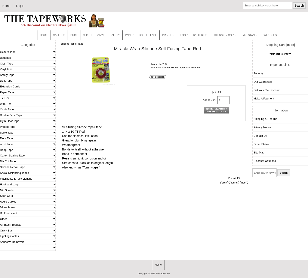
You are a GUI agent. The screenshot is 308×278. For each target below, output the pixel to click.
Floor (183, 35)
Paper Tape (7, 92)
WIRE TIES (270, 35)
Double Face (148, 35)
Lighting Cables (9, 236)
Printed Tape (7, 126)
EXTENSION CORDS (224, 35)
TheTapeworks (163, 273)
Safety (115, 35)
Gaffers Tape (8, 52)
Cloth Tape (6, 63)
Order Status (261, 144)
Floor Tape (6, 138)
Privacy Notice (262, 127)
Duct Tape (6, 80)
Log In (20, 6)
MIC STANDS (250, 35)
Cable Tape (7, 109)
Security (259, 73)
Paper (129, 35)
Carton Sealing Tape (12, 155)
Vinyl (100, 35)
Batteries (200, 35)
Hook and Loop (9, 184)
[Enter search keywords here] (267, 5)
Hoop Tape (6, 150)
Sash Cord (6, 195)
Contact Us (260, 135)
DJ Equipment (8, 213)
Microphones (8, 207)
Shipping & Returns (265, 118)
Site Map (259, 152)
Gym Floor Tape (9, 121)
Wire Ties (5, 103)
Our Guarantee (263, 81)
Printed (167, 35)
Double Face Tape (11, 115)
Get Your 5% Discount (267, 90)
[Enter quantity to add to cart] (223, 100)
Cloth (87, 35)
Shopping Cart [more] (280, 45)
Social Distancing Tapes (14, 172)
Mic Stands (6, 190)
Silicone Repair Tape (72, 43)
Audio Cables (8, 201)
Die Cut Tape (8, 161)
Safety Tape (7, 75)
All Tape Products (10, 224)
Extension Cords (10, 86)
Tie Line (5, 98)
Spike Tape (6, 132)
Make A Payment (264, 98)
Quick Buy (6, 230)
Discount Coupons (265, 160)
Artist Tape (6, 144)
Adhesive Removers (12, 241)
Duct (73, 35)
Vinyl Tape (6, 69)
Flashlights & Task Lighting (16, 178)
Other (3, 219)
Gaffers (59, 35)
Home (6, 6)
